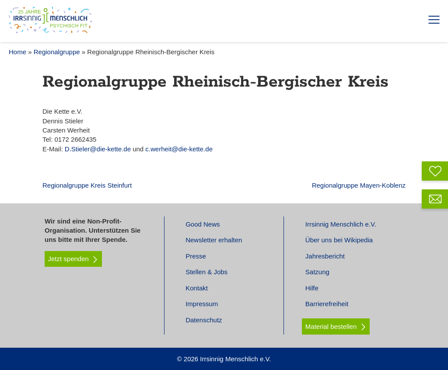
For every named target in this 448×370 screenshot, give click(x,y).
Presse (196, 256)
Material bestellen (331, 326)
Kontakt (197, 288)
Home (17, 52)
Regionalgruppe (57, 52)
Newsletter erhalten (214, 240)
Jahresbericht (325, 256)
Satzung (317, 272)
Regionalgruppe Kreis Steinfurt (87, 185)
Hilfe (311, 288)
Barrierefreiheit (326, 303)
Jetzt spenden (73, 259)
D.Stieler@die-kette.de (99, 149)
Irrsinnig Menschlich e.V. (340, 224)
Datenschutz (204, 320)
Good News (203, 224)
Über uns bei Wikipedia (339, 240)
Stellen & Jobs (207, 272)
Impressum (202, 303)
